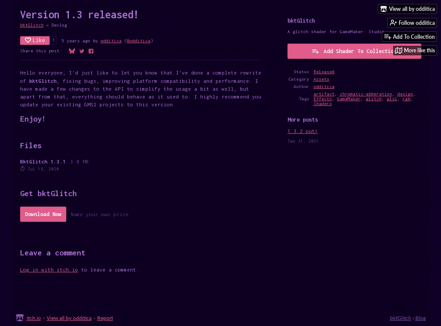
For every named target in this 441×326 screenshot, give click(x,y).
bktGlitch (32, 25)
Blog (420, 318)
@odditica (138, 40)
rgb (406, 98)
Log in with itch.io (49, 269)
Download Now (43, 214)
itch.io (34, 318)
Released (324, 71)
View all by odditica (69, 318)
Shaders (323, 103)
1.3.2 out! (302, 131)
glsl (392, 98)
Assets (321, 79)
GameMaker (349, 98)
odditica (111, 40)
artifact (324, 94)
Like (35, 40)
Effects (323, 98)
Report (105, 318)
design (405, 94)
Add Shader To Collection (354, 51)
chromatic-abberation (366, 94)
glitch (374, 98)
